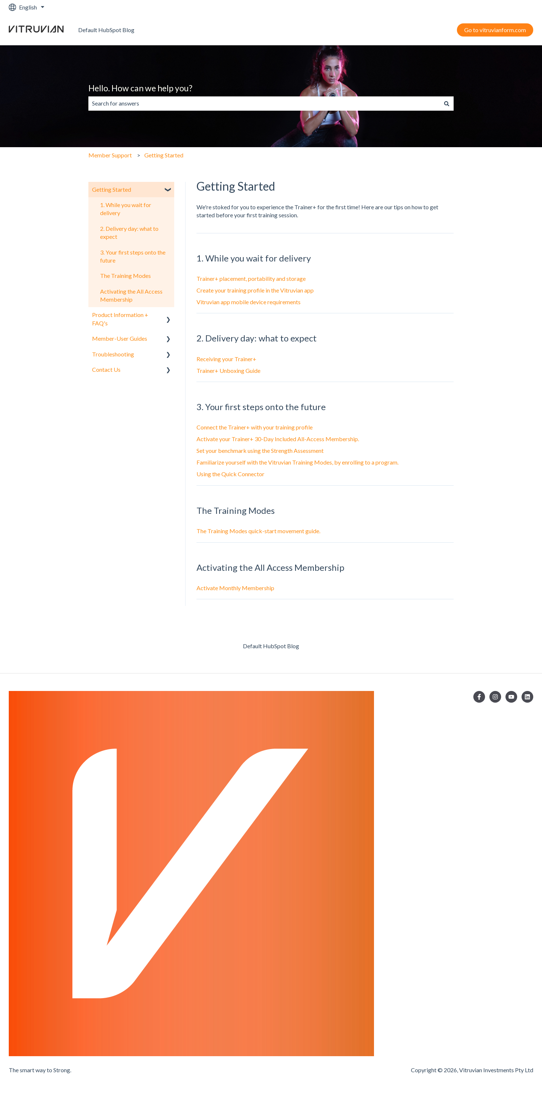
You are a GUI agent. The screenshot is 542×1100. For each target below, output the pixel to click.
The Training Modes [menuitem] (125, 275)
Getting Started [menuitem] (111, 189)
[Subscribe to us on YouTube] (511, 697)
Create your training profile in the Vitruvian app (255, 290)
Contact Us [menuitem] (106, 369)
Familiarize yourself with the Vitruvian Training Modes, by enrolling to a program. (297, 462)
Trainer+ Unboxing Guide (228, 370)
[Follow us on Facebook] (479, 697)
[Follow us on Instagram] (495, 697)
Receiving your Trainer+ (226, 358)
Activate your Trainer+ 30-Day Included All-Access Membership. (277, 438)
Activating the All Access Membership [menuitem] (131, 295)
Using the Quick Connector (230, 473)
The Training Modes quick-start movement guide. (258, 530)
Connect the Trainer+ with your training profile (254, 427)
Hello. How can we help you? (140, 88)
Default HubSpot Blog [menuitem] (271, 645)
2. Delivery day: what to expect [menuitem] (129, 232)
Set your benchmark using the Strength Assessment (260, 450)
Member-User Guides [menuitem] (119, 338)
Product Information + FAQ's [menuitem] (120, 318)
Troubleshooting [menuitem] (113, 354)
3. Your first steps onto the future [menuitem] (132, 256)
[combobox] (264, 103)
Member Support (110, 155)
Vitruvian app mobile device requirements (248, 301)
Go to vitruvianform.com (495, 29)
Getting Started (163, 155)
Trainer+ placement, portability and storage (251, 278)
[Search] (447, 103)
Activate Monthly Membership (235, 587)
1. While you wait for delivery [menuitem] (125, 208)
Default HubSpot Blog (106, 29)
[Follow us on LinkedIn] (527, 697)
